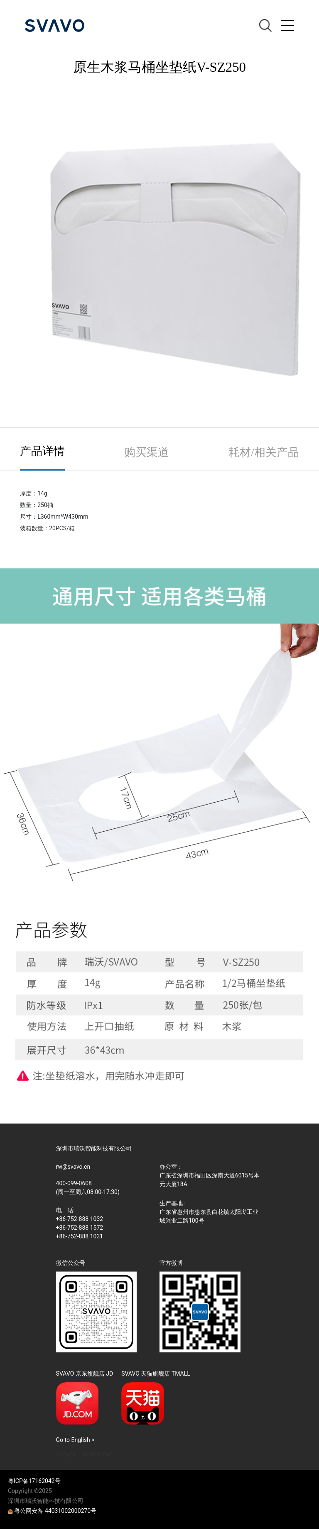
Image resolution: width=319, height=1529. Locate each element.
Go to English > (75, 1440)
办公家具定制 (96, 1454)
